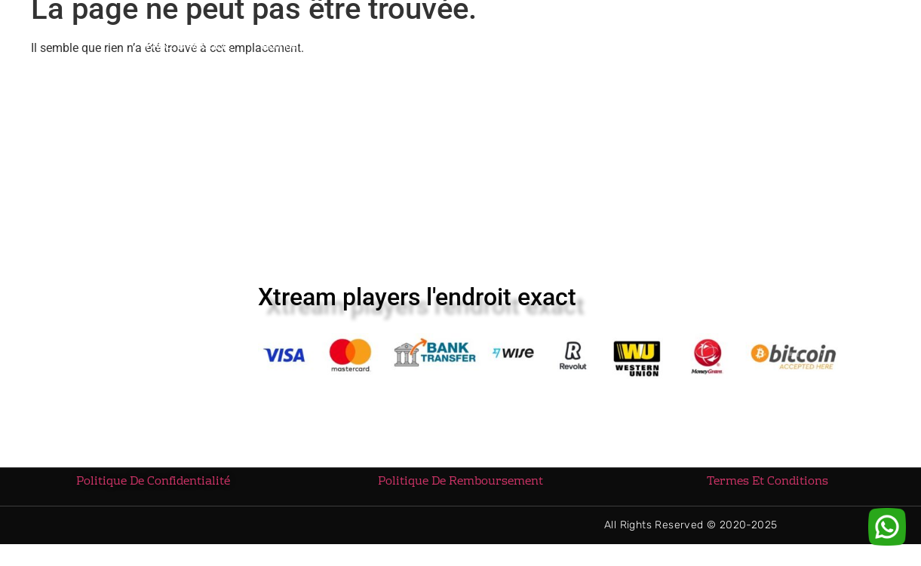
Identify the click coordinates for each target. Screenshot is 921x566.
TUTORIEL (591, 48)
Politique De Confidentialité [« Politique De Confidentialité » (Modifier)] (153, 488)
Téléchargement (493, 48)
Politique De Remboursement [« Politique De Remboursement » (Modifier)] (460, 488)
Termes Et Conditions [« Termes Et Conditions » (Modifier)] (767, 488)
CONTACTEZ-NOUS (753, 48)
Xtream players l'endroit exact (417, 303)
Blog (664, 48)
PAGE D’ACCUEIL (188, 48)
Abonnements (292, 48)
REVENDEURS (390, 48)
